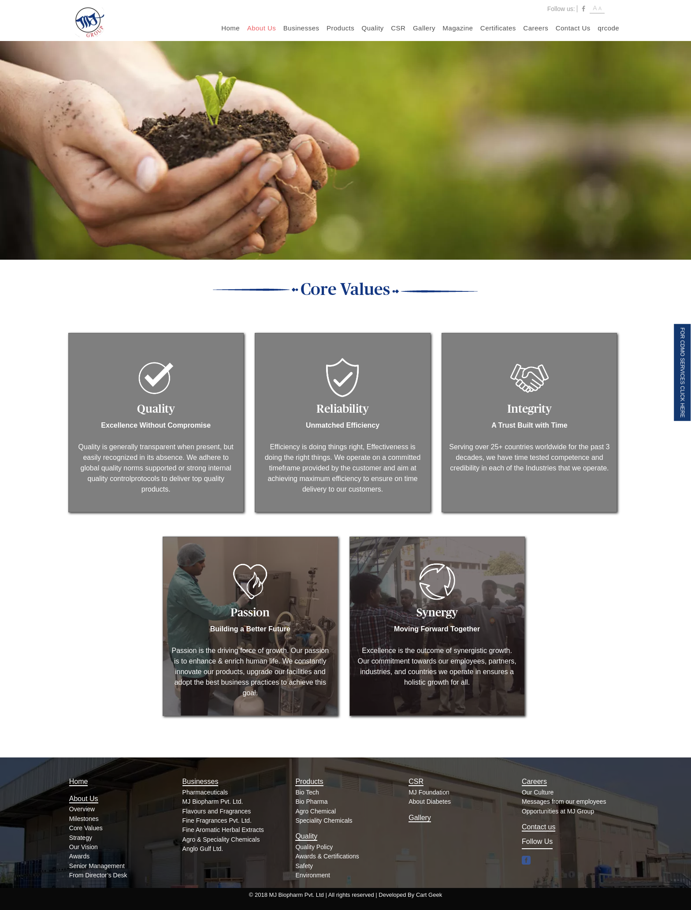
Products (340, 28)
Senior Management (97, 865)
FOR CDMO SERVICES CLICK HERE (682, 372)
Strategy (80, 837)
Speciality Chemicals (323, 820)
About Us (261, 28)
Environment (312, 875)
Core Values (86, 828)
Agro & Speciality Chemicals (221, 839)
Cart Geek (429, 894)
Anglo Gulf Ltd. (202, 848)
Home (230, 28)
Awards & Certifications (327, 856)
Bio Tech (307, 792)
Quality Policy (314, 846)
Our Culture (538, 792)
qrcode (608, 28)
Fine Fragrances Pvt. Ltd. (217, 820)
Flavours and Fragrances (216, 811)
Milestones (84, 818)
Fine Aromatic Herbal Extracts (223, 829)
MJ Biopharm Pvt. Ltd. (212, 801)
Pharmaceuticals (205, 792)
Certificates (498, 28)
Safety (304, 865)
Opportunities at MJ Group (558, 811)
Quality (373, 28)
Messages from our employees (564, 801)
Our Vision (83, 846)
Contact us (538, 827)
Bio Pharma (311, 801)
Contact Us (573, 28)
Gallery (424, 28)
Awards (79, 856)
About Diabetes (430, 801)
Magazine (457, 28)
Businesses (301, 28)
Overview (82, 809)
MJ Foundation (429, 792)
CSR (398, 28)
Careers (535, 28)
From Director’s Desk (98, 875)
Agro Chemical (315, 811)
